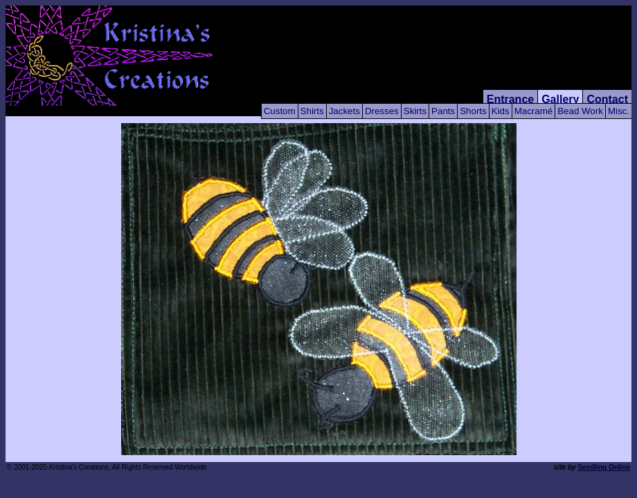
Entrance (510, 99)
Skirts (415, 111)
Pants (443, 111)
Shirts (312, 111)
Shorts (473, 111)
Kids (501, 111)
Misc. (618, 111)
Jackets (344, 111)
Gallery (560, 99)
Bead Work (580, 111)
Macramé (533, 111)
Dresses (382, 111)
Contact (607, 99)
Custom (280, 111)
